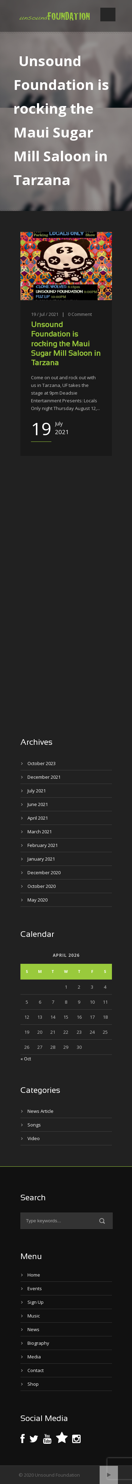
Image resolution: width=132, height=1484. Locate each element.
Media (34, 1357)
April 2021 (37, 818)
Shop (33, 1384)
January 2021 (41, 859)
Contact (35, 1370)
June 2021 (37, 804)
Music (33, 1316)
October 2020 (41, 886)
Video (33, 1138)
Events (34, 1288)
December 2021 (44, 777)
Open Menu (107, 14)
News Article (40, 1111)
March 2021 (39, 831)
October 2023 (41, 763)
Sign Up (35, 1302)
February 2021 (42, 845)
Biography (38, 1343)
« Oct (25, 1058)
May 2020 (37, 900)
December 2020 (44, 872)
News (33, 1329)
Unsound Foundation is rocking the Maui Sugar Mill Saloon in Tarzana (66, 344)
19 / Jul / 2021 (44, 314)
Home (33, 1275)
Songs (34, 1125)
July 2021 (36, 790)
